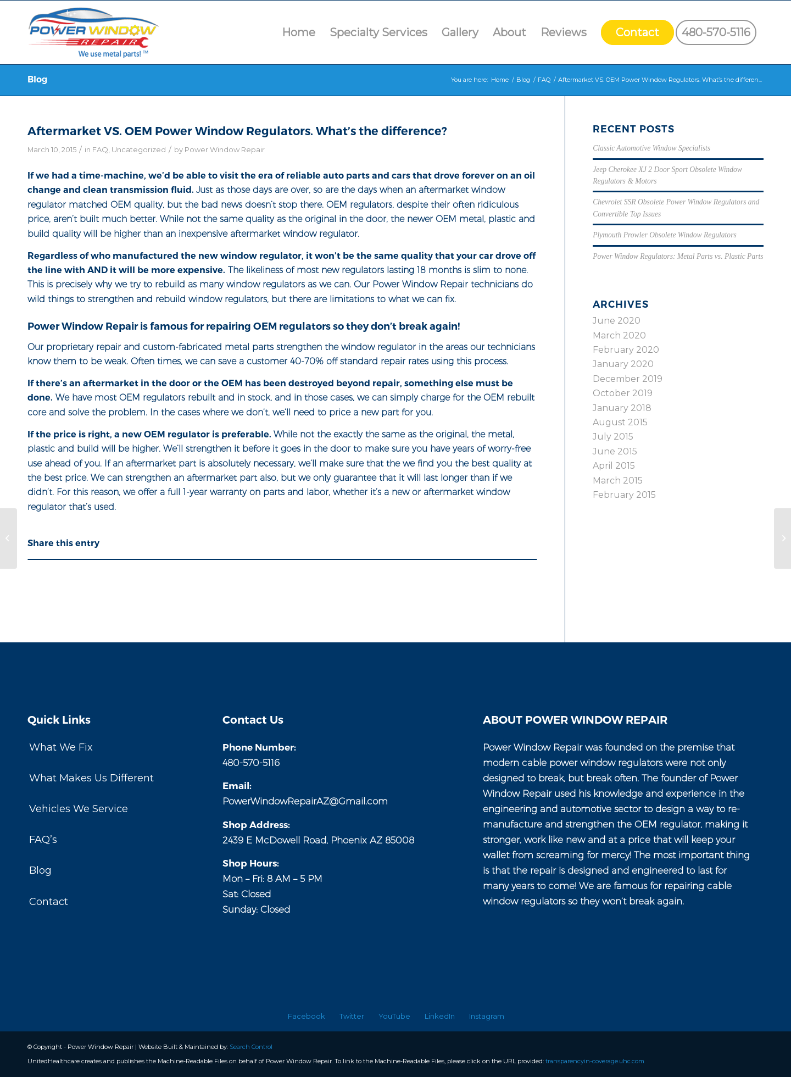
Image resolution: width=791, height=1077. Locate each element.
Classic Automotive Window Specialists (651, 148)
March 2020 (619, 335)
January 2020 (623, 364)
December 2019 (627, 379)
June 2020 (616, 320)
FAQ (100, 149)
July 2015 (613, 436)
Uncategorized (139, 149)
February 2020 (626, 350)
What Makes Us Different (91, 778)
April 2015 (614, 465)
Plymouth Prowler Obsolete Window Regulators (665, 235)
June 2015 (615, 451)
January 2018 (622, 408)
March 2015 (618, 480)
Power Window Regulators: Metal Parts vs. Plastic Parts (678, 256)
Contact (48, 902)
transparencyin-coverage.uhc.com (594, 1061)
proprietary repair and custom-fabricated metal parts (160, 347)
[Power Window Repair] (96, 32)
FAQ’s (43, 840)
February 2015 (624, 495)
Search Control (251, 1047)
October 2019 (623, 393)
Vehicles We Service (78, 809)
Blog (37, 79)
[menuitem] (298, 32)
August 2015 (620, 422)
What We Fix (61, 747)
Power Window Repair (225, 149)
